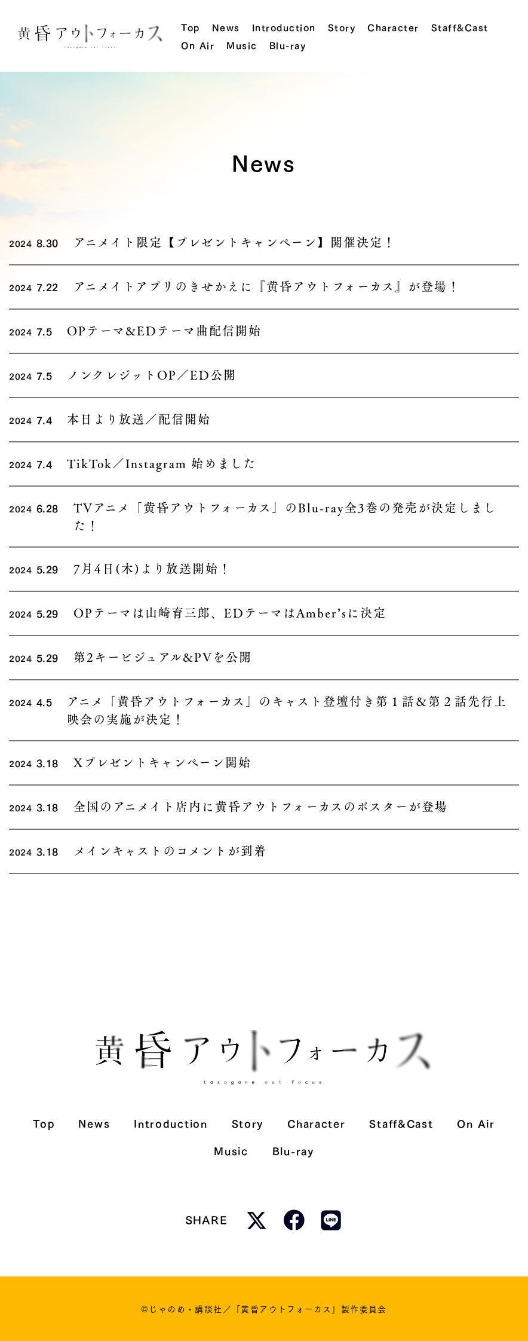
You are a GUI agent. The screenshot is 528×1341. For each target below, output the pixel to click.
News (94, 1122)
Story (248, 1122)
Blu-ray (293, 1150)
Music (231, 1150)
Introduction (170, 1122)
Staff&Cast (401, 1122)
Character (316, 1122)
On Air (476, 1122)
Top (43, 1122)
